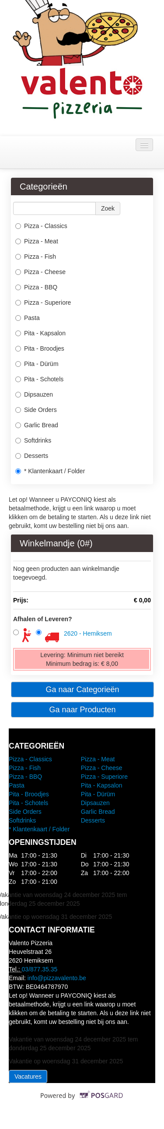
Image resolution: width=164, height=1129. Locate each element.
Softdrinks (33, 440)
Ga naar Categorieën (82, 689)
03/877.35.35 (40, 969)
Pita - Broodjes (39, 348)
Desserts (31, 455)
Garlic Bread (36, 425)
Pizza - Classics (41, 225)
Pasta (27, 317)
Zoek (108, 208)
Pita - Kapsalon (40, 333)
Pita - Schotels (39, 379)
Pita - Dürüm (37, 363)
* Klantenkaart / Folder (50, 471)
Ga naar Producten (82, 709)
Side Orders (36, 409)
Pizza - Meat (36, 241)
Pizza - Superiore (43, 302)
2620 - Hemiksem (88, 633)
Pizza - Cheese (40, 271)
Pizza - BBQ (36, 287)
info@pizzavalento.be (57, 977)
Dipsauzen (34, 394)
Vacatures (28, 1076)
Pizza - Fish (35, 256)
